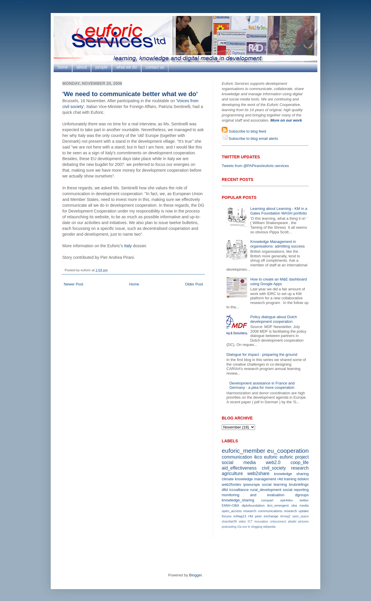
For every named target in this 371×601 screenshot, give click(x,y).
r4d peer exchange (263, 516)
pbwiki (292, 521)
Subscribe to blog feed (247, 131)
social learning (274, 484)
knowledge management (255, 479)
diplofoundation (253, 505)
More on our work (286, 120)
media (304, 505)
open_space (300, 516)
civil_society (274, 468)
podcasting (229, 526)
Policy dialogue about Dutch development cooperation (273, 319)
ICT (250, 521)
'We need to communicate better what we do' (130, 94)
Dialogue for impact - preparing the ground (261, 354)
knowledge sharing (291, 474)
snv (244, 526)
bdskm (303, 479)
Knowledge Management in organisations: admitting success (277, 243)
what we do (126, 67)
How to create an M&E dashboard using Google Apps (278, 281)
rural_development (265, 490)
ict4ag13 (239, 516)
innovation (261, 521)
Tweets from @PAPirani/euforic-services (255, 166)
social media (239, 462)
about (82, 67)
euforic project (294, 457)
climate (228, 479)
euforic (271, 457)
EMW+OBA (230, 505)
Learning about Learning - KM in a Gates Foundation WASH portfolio (278, 210)
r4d (280, 479)
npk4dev (286, 500)
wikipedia (269, 526)
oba (294, 505)
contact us (155, 67)
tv (249, 526)
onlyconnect (278, 521)
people (101, 67)
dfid (225, 490)
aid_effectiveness (239, 468)
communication (237, 457)
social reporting (296, 490)
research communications (262, 511)
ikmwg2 (285, 516)
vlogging (256, 526)
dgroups (302, 495)
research (300, 468)
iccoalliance (239, 490)
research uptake (296, 511)
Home (134, 284)
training (290, 479)
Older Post (194, 284)
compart (267, 500)
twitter (304, 500)
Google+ (19, 2)
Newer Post (73, 284)
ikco (258, 457)
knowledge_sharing (238, 500)
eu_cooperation (288, 450)
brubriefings (299, 484)
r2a (239, 526)
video (242, 521)
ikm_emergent (278, 505)
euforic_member (243, 450)
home (63, 67)
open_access (232, 511)
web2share (258, 473)
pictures (303, 521)
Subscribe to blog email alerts (253, 138)
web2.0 (273, 462)
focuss (227, 516)
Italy (128, 245)
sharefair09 (229, 521)
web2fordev (231, 484)
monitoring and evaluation (253, 495)
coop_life (300, 462)
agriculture (232, 473)
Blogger (195, 575)
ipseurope (251, 484)
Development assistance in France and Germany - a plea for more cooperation (261, 385)
